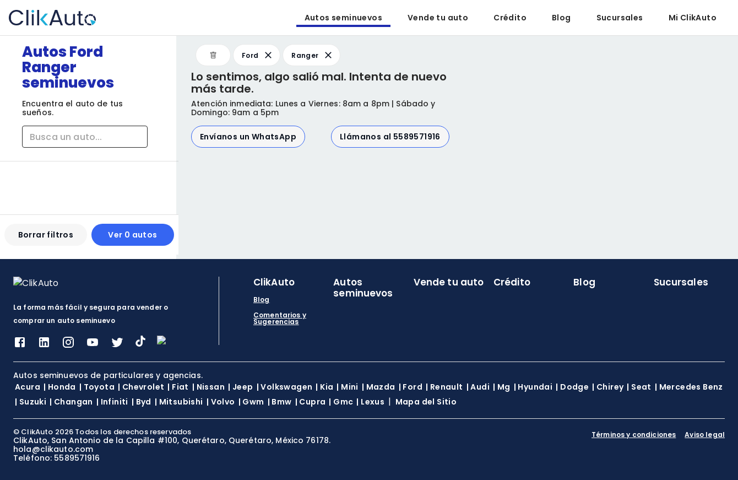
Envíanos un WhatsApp (248, 136)
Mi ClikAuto (693, 17)
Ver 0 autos (130, 239)
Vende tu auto (438, 17)
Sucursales (619, 17)
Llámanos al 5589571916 (390, 136)
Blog (561, 17)
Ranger (312, 55)
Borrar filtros (45, 239)
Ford (258, 55)
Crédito (510, 17)
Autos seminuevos (343, 17)
